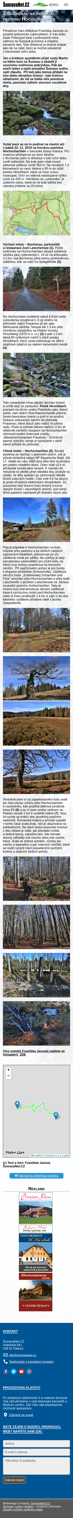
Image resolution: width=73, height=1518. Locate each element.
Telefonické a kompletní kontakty (31, 1361)
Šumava (8, 1506)
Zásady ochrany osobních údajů (23, 1509)
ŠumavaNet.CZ (40, 1503)
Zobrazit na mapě (21, 1415)
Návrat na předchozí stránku (38, 1175)
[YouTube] (21, 1371)
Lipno (19, 1506)
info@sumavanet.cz (22, 1355)
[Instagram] (29, 1371)
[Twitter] (14, 1371)
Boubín (29, 1506)
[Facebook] (6, 1371)
